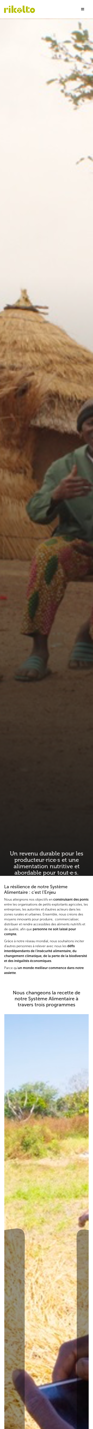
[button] (83, 9)
